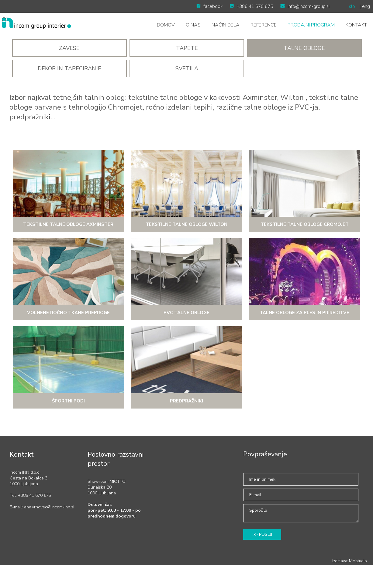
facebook (209, 6)
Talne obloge (304, 48)
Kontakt (356, 25)
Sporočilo (300, 513)
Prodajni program (311, 25)
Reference (263, 25)
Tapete (187, 48)
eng (366, 6)
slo (352, 6)
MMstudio (358, 561)
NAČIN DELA (226, 25)
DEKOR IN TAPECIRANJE (69, 68)
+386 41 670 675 (251, 6)
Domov (166, 25)
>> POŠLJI (262, 534)
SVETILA (186, 68)
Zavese (69, 48)
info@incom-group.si (305, 6)
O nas (193, 25)
